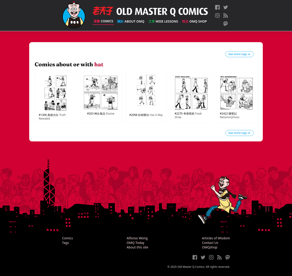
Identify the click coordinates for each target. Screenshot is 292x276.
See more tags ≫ (239, 54)
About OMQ (130, 21)
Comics (103, 21)
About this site (137, 247)
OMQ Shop (194, 21)
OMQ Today (135, 242)
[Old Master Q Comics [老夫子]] (73, 15)
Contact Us (210, 242)
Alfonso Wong (137, 238)
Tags (65, 242)
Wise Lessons (163, 21)
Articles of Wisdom (216, 238)
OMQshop (209, 247)
